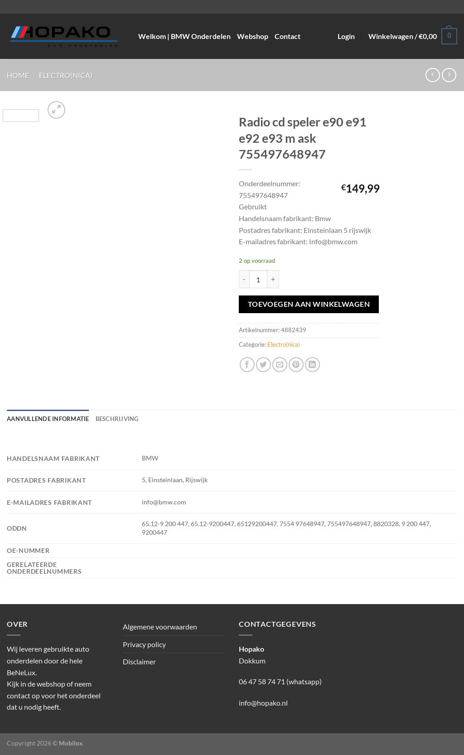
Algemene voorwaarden (160, 626)
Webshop (252, 36)
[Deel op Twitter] (263, 364)
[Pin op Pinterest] (296, 364)
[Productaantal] (258, 279)
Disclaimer (139, 661)
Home (18, 75)
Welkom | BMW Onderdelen (184, 36)
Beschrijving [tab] (117, 418)
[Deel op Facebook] (247, 364)
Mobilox (71, 743)
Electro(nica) (65, 75)
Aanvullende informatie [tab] (48, 418)
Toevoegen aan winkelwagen (309, 304)
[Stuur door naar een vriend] (279, 364)
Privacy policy (144, 644)
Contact (287, 36)
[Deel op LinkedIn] (312, 364)
